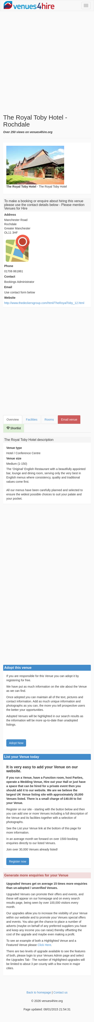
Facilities (31, 419)
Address (10, 214)
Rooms (49, 419)
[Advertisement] (47, 62)
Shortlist (14, 428)
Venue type (14, 448)
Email (8, 287)
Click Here (44, 945)
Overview (13, 419)
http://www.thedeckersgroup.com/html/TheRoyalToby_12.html (44, 303)
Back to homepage (38, 992)
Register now (17, 861)
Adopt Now (16, 743)
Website (9, 297)
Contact (9, 276)
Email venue (69, 419)
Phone (8, 266)
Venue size (13, 458)
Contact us (60, 992)
